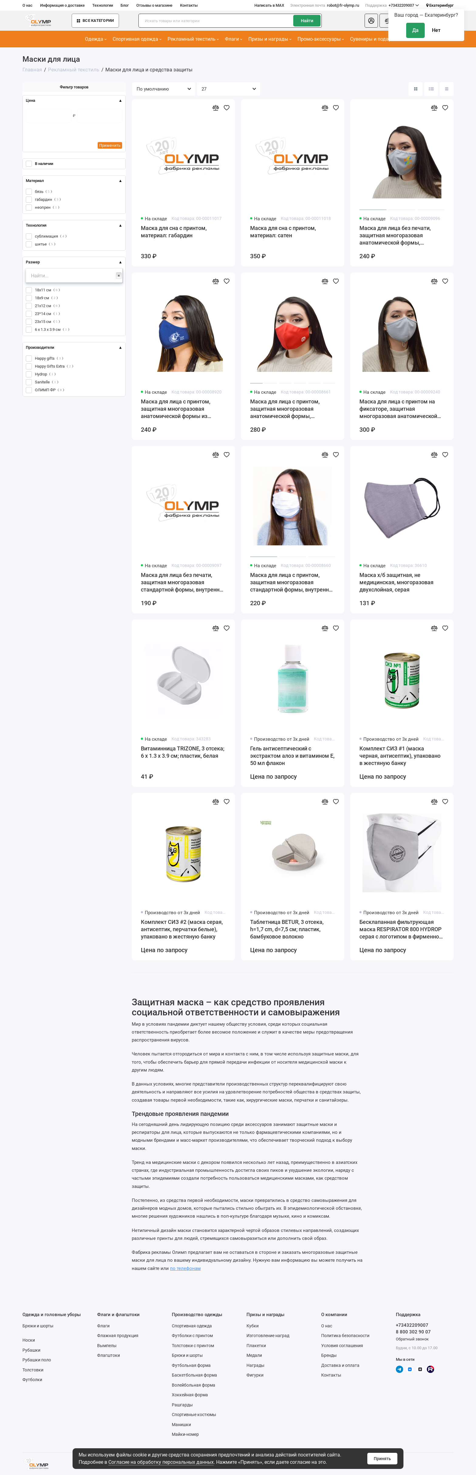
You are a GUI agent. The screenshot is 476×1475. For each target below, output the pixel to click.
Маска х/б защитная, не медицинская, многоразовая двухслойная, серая (396, 582)
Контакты (189, 5)
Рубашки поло (36, 1359)
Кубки (252, 1325)
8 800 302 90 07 (413, 1332)
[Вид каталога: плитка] (416, 89)
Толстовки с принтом (193, 1345)
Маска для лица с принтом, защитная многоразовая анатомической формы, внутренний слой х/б (285, 409)
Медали (254, 1355)
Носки (28, 1340)
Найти (307, 20)
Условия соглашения (342, 1345)
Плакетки (256, 1345)
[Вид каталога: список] (431, 89)
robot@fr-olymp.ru (324, 5)
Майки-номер (185, 1434)
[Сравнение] (388, 21)
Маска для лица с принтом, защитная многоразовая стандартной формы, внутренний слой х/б (292, 582)
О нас (27, 5)
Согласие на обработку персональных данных (161, 1462)
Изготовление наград (267, 1335)
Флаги (233, 39)
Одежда (96, 39)
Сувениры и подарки (375, 39)
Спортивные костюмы (194, 1414)
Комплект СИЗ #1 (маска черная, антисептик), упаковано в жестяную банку (399, 755)
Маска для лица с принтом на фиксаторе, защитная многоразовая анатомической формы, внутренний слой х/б (398, 409)
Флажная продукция (117, 1335)
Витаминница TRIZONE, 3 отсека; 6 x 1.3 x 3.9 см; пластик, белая (182, 752)
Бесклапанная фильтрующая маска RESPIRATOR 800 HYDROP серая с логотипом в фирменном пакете (401, 929)
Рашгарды (182, 1404)
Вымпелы (107, 1345)
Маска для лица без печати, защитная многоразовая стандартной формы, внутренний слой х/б (183, 582)
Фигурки (255, 1375)
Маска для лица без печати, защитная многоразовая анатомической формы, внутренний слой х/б (395, 235)
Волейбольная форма (193, 1385)
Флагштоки (108, 1355)
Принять (382, 1458)
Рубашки (31, 1350)
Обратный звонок (412, 1339)
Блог (125, 5)
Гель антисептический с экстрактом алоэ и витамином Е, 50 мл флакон (292, 755)
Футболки (32, 1379)
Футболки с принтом (192, 1335)
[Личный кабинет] (371, 21)
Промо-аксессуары (321, 39)
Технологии (102, 5)
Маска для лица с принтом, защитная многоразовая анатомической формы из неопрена (175, 409)
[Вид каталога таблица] (447, 89)
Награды (255, 1365)
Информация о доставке (62, 5)
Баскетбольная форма (194, 1375)
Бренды (329, 1355)
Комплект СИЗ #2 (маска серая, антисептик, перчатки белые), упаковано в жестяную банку (182, 929)
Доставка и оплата (340, 1365)
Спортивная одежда (137, 39)
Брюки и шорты (37, 1325)
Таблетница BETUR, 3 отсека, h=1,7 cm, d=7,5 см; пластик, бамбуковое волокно (287, 929)
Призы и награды (269, 39)
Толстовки (32, 1369)
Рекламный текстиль (193, 39)
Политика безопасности (345, 1335)
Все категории (95, 20)
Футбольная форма (191, 1365)
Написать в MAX (269, 5)
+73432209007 (392, 5)
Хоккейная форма (190, 1394)
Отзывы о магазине (154, 5)
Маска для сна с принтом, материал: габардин (174, 231)
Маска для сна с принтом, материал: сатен (283, 231)
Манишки (181, 1424)
